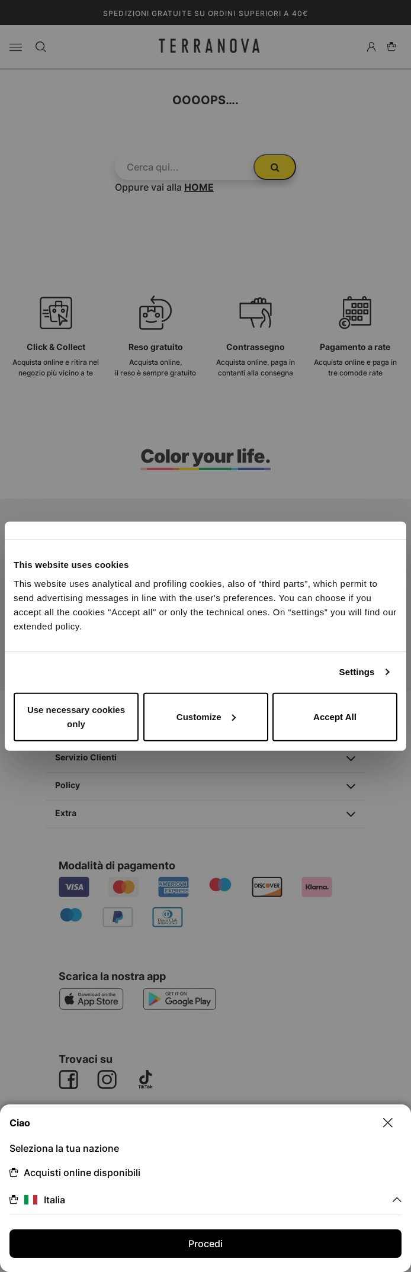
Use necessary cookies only (76, 716)
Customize (206, 716)
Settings (357, 672)
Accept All (335, 716)
